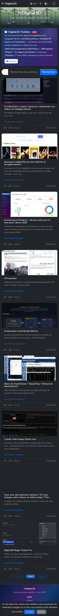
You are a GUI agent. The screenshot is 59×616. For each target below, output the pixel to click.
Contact (29, 600)
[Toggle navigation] (53, 3)
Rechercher (48, 72)
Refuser (41, 612)
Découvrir (11, 61)
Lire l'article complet (15, 121)
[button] (46, 4)
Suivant (42, 576)
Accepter (29, 612)
